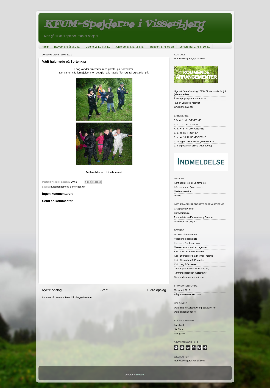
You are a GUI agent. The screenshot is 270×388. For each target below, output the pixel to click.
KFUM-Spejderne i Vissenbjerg (124, 24)
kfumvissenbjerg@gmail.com (189, 58)
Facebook (179, 325)
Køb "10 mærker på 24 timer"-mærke (193, 255)
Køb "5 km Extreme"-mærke (189, 251)
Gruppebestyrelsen (184, 208)
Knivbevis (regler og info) (187, 243)
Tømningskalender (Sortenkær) (190, 272)
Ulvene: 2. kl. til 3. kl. (97, 46)
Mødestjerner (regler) (185, 221)
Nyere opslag (52, 290)
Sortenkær (75, 186)
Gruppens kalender (184, 107)
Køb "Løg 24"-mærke (185, 264)
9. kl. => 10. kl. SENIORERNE (190, 137)
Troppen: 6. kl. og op (162, 46)
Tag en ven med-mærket (187, 102)
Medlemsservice (182, 191)
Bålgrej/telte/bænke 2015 (187, 294)
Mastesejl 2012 (182, 290)
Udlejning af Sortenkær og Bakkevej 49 (195, 307)
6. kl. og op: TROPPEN (186, 133)
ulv (83, 186)
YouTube (178, 329)
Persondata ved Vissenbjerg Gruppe (193, 217)
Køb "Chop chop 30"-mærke (189, 260)
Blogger (140, 374)
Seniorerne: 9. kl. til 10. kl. (194, 46)
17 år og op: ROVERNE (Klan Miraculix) (195, 141)
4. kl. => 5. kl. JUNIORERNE (189, 128)
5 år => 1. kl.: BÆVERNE (187, 120)
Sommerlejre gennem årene (189, 277)
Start (104, 290)
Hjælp (45, 46)
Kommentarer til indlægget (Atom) (74, 297)
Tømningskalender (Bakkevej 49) (191, 268)
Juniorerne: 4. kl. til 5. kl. (129, 46)
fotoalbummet (114, 172)
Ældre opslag (156, 290)
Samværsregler (182, 213)
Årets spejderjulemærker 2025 (190, 98)
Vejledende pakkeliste (185, 238)
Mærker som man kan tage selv (191, 247)
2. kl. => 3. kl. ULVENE (186, 124)
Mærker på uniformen (185, 234)
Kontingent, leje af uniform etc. (190, 183)
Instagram (179, 333)
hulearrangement (60, 186)
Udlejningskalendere (185, 311)
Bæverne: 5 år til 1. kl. (67, 46)
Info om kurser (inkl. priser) (188, 187)
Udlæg (177, 195)
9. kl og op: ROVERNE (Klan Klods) (193, 145)
